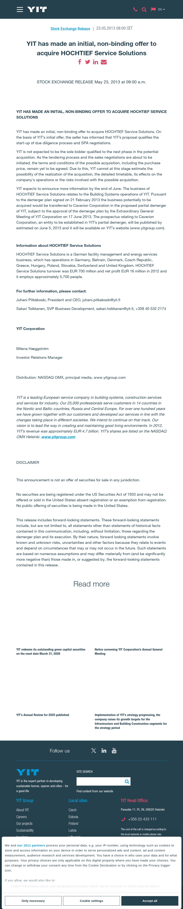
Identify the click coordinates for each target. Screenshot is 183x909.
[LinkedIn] (95, 62)
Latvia (73, 831)
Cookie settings (91, 901)
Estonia (73, 817)
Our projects (24, 824)
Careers (21, 817)
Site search (85, 772)
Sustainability (25, 831)
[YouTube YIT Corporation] (114, 750)
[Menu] (19, 9)
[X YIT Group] (93, 750)
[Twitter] (87, 62)
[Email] (103, 62)
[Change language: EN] (159, 9)
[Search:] (126, 781)
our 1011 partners (31, 845)
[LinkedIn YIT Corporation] (104, 750)
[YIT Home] (37, 9)
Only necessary (33, 901)
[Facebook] (79, 62)
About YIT (22, 810)
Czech (73, 810)
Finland (73, 824)
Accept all (149, 901)
